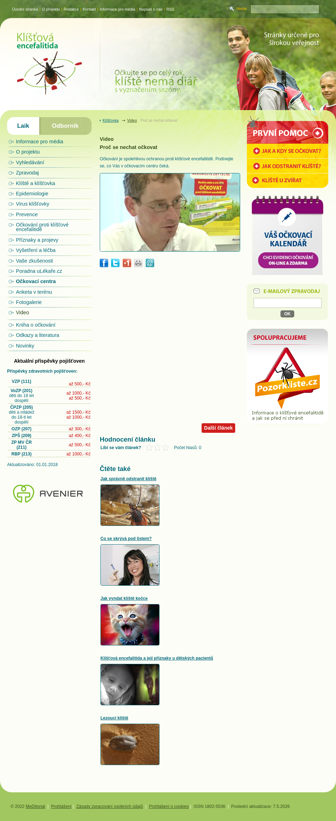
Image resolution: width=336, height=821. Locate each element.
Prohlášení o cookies (169, 806)
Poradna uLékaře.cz (39, 271)
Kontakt (89, 9)
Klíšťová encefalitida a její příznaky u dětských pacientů (156, 658)
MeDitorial (35, 806)
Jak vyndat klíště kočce (123, 598)
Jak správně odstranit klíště (128, 478)
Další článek (218, 428)
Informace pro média (117, 9)
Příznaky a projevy (37, 240)
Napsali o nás (150, 9)
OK (287, 313)
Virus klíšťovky (32, 204)
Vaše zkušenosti (34, 261)
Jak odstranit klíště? (287, 166)
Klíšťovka (110, 120)
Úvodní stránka (25, 9)
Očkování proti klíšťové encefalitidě (42, 227)
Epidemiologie (32, 193)
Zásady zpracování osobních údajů (109, 806)
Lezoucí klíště (114, 718)
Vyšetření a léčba (36, 250)
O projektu (50, 9)
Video (22, 312)
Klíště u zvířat (287, 180)
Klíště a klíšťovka (35, 183)
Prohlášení (61, 806)
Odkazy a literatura (37, 335)
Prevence (27, 214)
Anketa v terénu (34, 292)
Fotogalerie (29, 302)
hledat (241, 8)
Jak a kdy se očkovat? (287, 151)
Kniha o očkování (36, 325)
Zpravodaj (27, 173)
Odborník (65, 125)
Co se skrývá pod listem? (126, 538)
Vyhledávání (30, 162)
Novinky (25, 346)
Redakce (71, 9)
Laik (23, 125)
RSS (170, 9)
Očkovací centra (36, 281)
